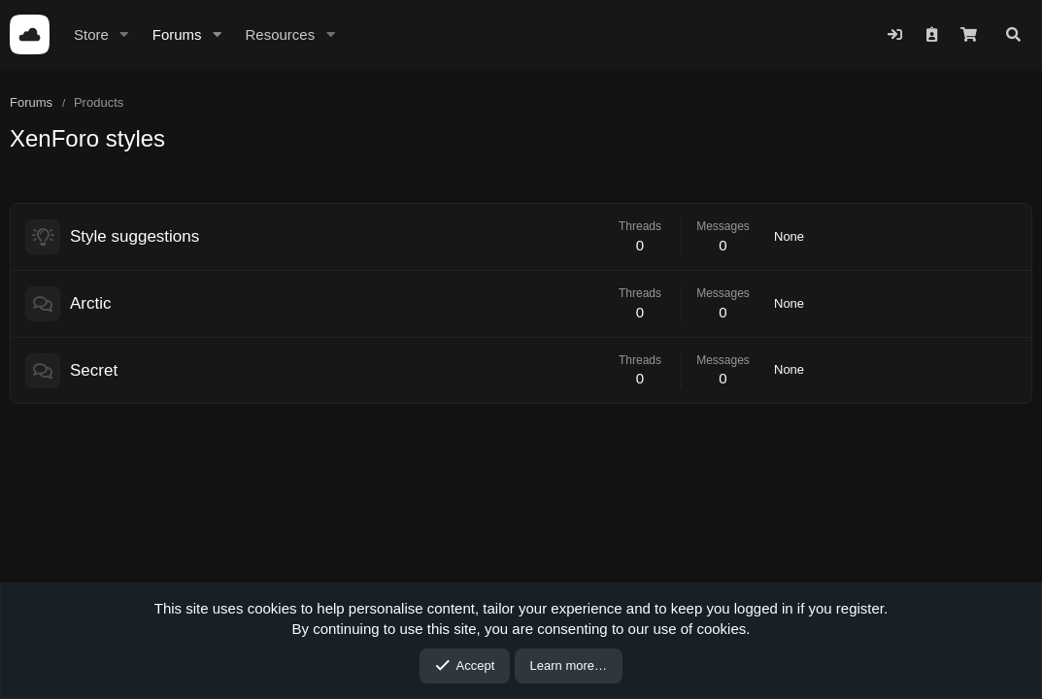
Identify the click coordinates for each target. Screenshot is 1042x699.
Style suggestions (134, 236)
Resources (280, 34)
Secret (94, 370)
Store (91, 34)
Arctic (91, 303)
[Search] (1013, 34)
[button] (124, 34)
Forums (177, 34)
